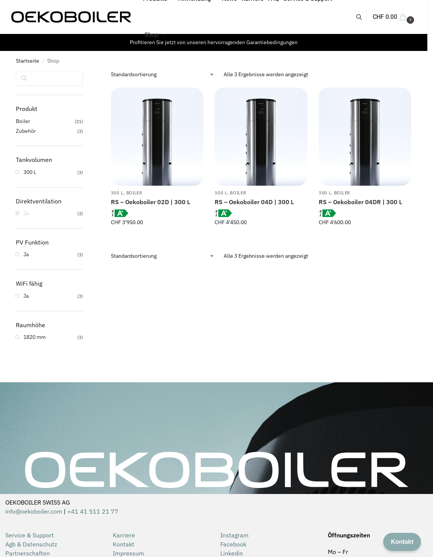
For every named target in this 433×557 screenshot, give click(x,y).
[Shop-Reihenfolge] (163, 74)
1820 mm (34, 337)
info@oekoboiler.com (33, 511)
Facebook (233, 544)
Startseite (27, 60)
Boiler (134, 192)
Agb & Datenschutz (31, 544)
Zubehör (26, 131)
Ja (26, 213)
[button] (394, 17)
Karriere (124, 535)
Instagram (234, 535)
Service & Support (29, 535)
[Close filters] (85, 75)
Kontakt (123, 544)
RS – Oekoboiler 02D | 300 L (150, 202)
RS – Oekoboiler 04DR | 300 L (360, 202)
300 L (117, 192)
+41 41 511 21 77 (92, 511)
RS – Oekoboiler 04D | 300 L (254, 202)
